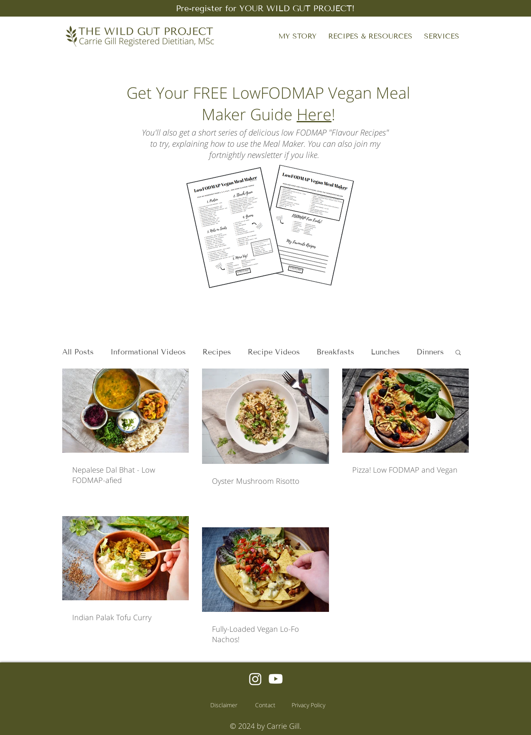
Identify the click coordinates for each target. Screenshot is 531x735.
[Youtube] (276, 679)
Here (314, 114)
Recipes (216, 352)
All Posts (78, 352)
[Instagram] (255, 679)
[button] (370, 36)
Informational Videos (148, 352)
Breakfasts (335, 352)
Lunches (385, 352)
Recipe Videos (274, 352)
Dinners (430, 352)
